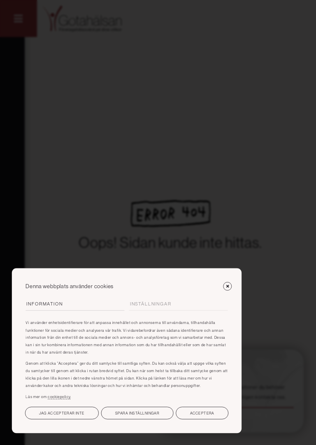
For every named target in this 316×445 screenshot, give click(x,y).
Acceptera (202, 413)
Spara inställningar (137, 413)
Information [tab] (44, 304)
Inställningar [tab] (151, 304)
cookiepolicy (59, 396)
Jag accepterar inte (61, 413)
